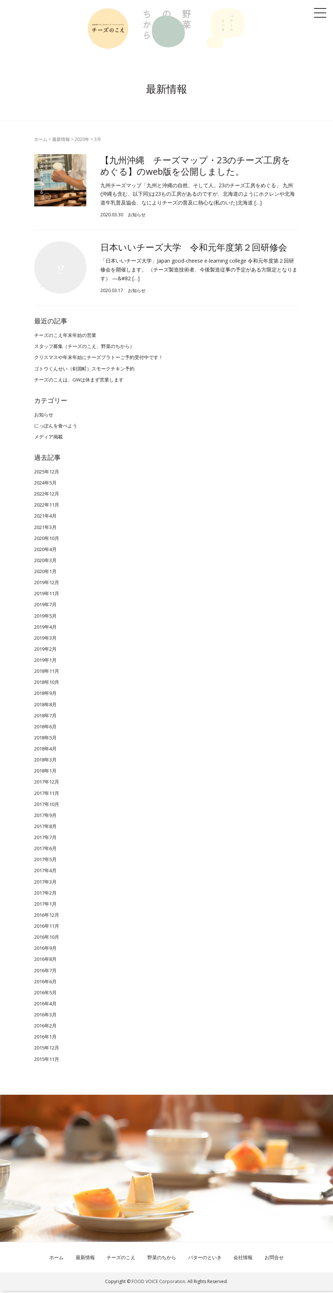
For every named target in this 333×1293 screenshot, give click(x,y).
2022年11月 (46, 507)
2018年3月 (45, 762)
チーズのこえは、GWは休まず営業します (78, 381)
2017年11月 (46, 795)
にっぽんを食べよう (55, 427)
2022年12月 (46, 496)
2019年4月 (45, 628)
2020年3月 (45, 562)
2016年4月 (45, 1005)
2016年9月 (45, 950)
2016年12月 (46, 917)
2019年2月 (45, 651)
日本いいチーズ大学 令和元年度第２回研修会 (193, 247)
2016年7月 (45, 972)
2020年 (82, 139)
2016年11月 (46, 928)
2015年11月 (46, 1061)
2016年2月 (45, 1027)
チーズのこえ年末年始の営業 (65, 337)
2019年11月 (46, 595)
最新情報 (61, 139)
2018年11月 (46, 673)
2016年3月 (45, 1016)
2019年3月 (45, 639)
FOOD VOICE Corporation (158, 1283)
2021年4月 (45, 518)
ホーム (40, 139)
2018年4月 (45, 750)
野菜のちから (161, 1259)
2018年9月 (45, 695)
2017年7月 (45, 839)
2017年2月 (45, 894)
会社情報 (243, 1259)
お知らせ (137, 215)
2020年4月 (45, 551)
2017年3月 (45, 883)
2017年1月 (45, 905)
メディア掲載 (48, 439)
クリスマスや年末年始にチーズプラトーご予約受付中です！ (98, 359)
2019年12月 (46, 584)
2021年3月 (45, 529)
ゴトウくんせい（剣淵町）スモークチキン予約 (84, 370)
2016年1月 (45, 1039)
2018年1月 (45, 773)
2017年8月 (45, 828)
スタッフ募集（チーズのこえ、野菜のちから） (84, 348)
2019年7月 (45, 606)
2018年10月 (46, 684)
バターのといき (205, 1259)
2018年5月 (45, 739)
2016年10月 (46, 939)
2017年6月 (45, 850)
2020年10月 (46, 540)
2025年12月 (46, 473)
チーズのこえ (121, 1259)
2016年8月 (45, 961)
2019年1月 (45, 662)
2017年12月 (46, 784)
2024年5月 (45, 485)
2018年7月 (45, 717)
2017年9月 (45, 817)
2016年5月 (45, 994)
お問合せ (274, 1259)
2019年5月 (45, 617)
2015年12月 (46, 1050)
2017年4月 (45, 872)
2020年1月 (45, 573)
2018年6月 (45, 728)
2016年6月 (45, 983)
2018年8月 (45, 706)
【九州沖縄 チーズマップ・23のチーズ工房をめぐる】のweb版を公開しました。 (195, 165)
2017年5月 (45, 861)
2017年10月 (46, 806)
